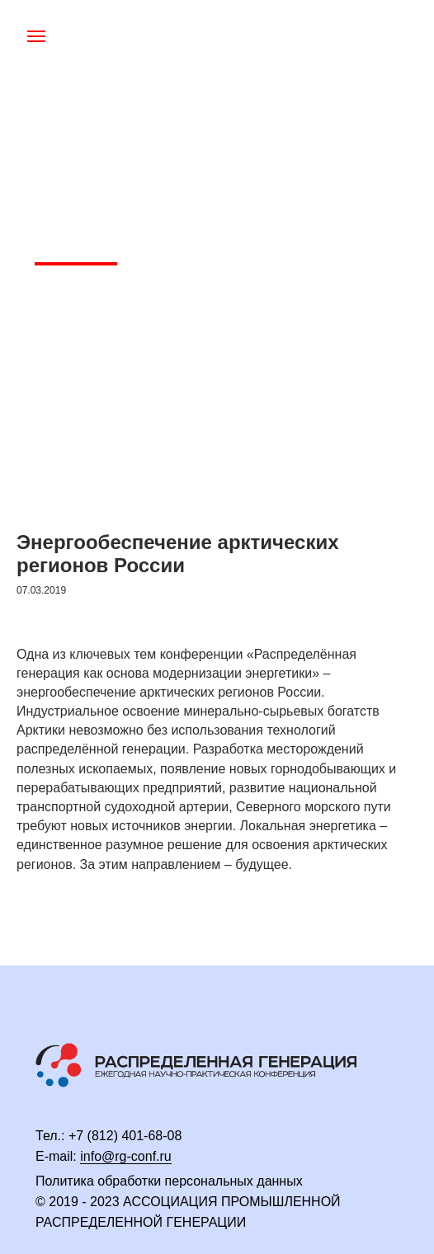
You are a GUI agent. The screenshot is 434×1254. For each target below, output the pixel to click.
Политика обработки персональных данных (169, 1181)
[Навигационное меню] (36, 36)
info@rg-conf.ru (126, 1156)
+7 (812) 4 (98, 1136)
